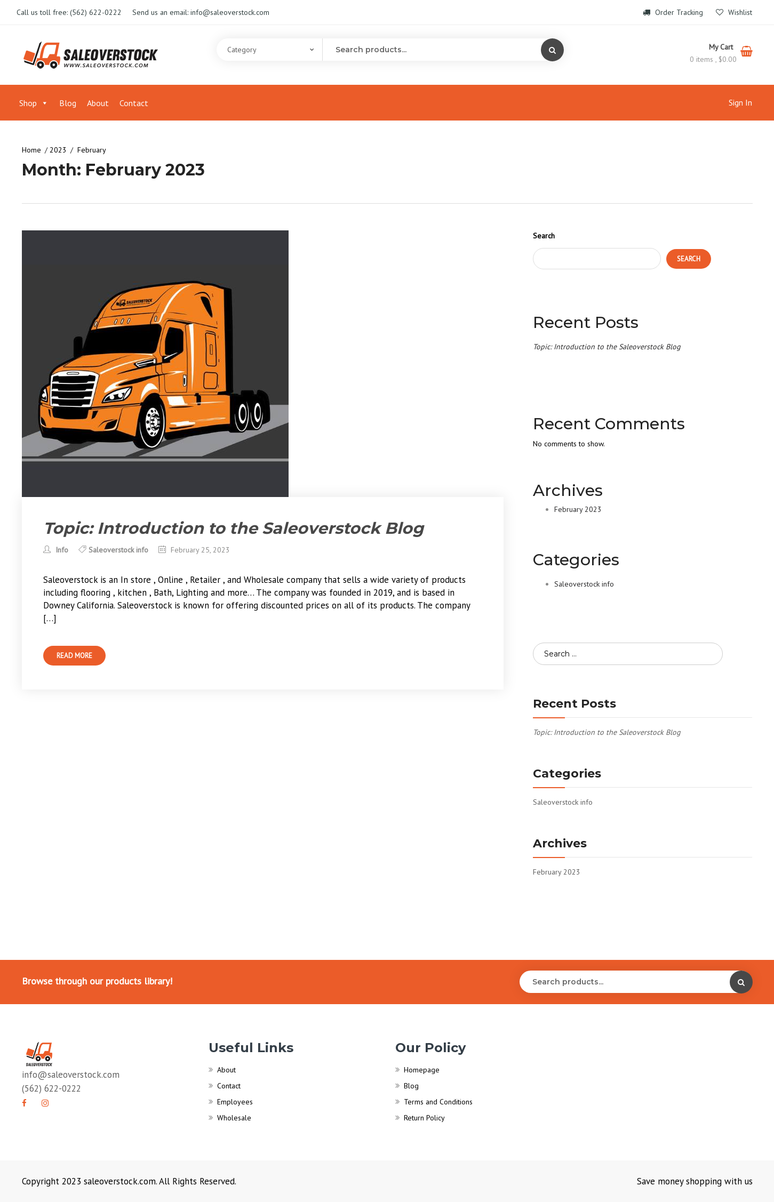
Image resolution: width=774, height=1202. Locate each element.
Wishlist (734, 12)
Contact (133, 103)
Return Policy (424, 1118)
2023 (58, 150)
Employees (235, 1102)
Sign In (740, 102)
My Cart (722, 47)
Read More (74, 655)
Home (31, 150)
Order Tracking (674, 12)
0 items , (713, 59)
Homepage (422, 1070)
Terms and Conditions (438, 1102)
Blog (67, 103)
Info (55, 550)
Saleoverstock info (118, 550)
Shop (34, 103)
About (98, 103)
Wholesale (234, 1118)
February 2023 (578, 509)
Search (544, 236)
